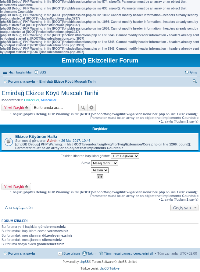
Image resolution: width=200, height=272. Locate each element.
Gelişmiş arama (92, 107)
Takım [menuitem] (92, 253)
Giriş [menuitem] (193, 72)
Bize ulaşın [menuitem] (71, 253)
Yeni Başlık (14, 107)
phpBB (84, 261)
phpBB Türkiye (109, 268)
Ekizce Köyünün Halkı (36, 136)
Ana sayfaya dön (19, 208)
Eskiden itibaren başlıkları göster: (99, 156)
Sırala (99, 163)
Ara (83, 107)
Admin (52, 140)
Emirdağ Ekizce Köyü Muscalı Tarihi (50, 93)
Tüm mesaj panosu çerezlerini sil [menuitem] (128, 253)
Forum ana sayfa (21, 253)
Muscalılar (48, 100)
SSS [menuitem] (42, 72)
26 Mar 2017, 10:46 (75, 140)
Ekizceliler (31, 100)
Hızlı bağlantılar (20, 72)
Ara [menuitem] (195, 82)
